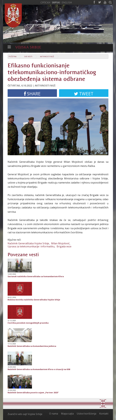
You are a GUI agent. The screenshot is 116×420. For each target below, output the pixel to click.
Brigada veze (64, 246)
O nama (53, 413)
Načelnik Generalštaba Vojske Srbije (28, 243)
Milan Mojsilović (60, 243)
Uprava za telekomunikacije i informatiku (31, 246)
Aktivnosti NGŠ (47, 56)
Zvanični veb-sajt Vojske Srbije (25, 414)
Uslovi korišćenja (86, 413)
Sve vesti (28, 56)
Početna (12, 56)
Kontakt (103, 413)
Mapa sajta (67, 413)
